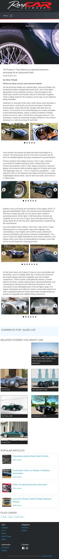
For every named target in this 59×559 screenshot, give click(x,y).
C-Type (3, 517)
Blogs (4, 539)
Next (55, 132)
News (4, 533)
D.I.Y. (4, 530)
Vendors (25, 528)
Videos (4, 550)
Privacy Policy (47, 556)
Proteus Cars (19, 517)
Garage (5, 528)
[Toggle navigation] (8, 15)
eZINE (24, 530)
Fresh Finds (6, 536)
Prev (4, 132)
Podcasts (5, 547)
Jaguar (10, 517)
